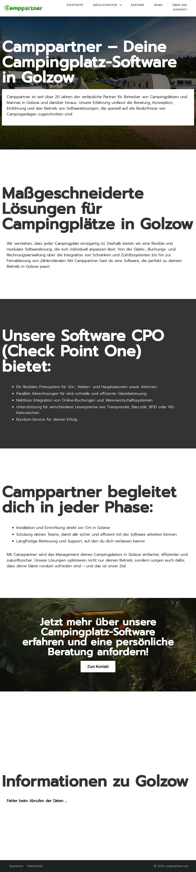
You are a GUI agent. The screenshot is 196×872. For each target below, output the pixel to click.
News (158, 5)
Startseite (75, 5)
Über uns (179, 5)
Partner (137, 5)
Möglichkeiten (105, 5)
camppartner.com (176, 866)
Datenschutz (35, 866)
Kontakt (180, 10)
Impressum (16, 866)
